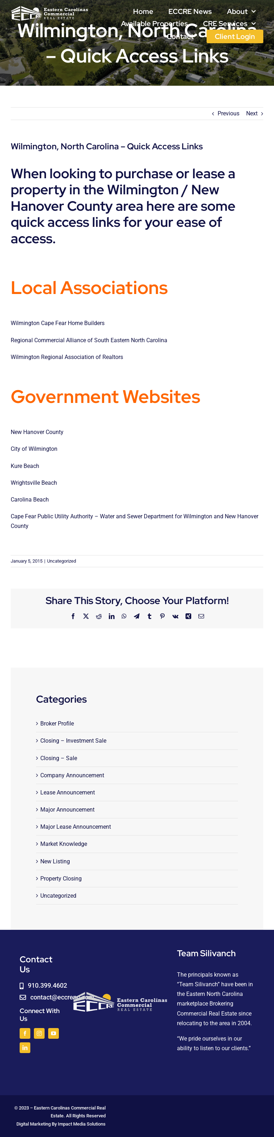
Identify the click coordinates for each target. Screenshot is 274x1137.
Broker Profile (57, 723)
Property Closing (61, 878)
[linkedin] (25, 1047)
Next (252, 113)
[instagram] (39, 1033)
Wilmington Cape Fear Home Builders (58, 323)
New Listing (55, 861)
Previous (228, 113)
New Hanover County (37, 432)
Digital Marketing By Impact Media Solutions (61, 1124)
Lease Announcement (67, 792)
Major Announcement (67, 809)
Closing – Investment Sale (73, 740)
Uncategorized (61, 561)
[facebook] (25, 1033)
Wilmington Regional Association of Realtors (67, 357)
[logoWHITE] (49, 8)
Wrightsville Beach (34, 482)
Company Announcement (72, 775)
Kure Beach (25, 466)
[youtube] (53, 1033)
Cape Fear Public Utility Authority (53, 516)
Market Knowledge (63, 844)
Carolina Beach (30, 499)
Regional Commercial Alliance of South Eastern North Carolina (89, 340)
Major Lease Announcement (75, 826)
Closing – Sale (58, 758)
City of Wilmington (34, 448)
